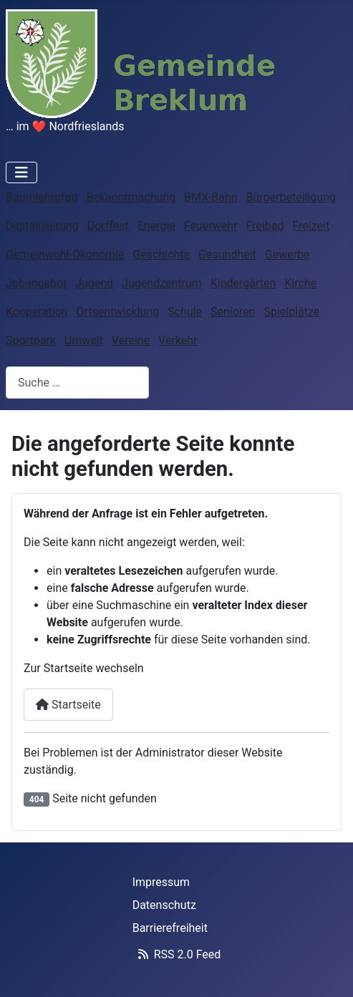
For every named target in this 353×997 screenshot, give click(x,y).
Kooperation (36, 311)
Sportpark (31, 340)
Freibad (265, 226)
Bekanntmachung (130, 197)
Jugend (94, 283)
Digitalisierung (42, 226)
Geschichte (161, 254)
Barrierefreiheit (170, 928)
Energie (156, 226)
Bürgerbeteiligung (291, 197)
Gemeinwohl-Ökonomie (65, 254)
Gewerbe (287, 254)
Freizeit (310, 226)
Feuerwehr (211, 226)
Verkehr (177, 340)
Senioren (233, 311)
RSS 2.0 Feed (176, 954)
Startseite (68, 704)
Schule (185, 311)
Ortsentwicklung (117, 311)
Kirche (300, 283)
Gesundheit (227, 254)
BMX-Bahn (210, 197)
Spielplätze (291, 311)
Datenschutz (164, 905)
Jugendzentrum (162, 283)
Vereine (131, 340)
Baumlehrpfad (41, 197)
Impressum (161, 882)
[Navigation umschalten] (21, 172)
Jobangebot (36, 283)
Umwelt (83, 340)
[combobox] (77, 382)
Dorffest (108, 226)
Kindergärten (243, 283)
